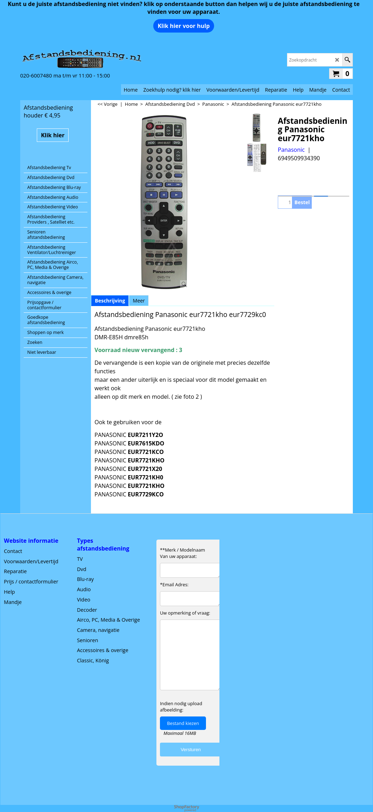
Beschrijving (110, 300)
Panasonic (291, 150)
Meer (139, 300)
